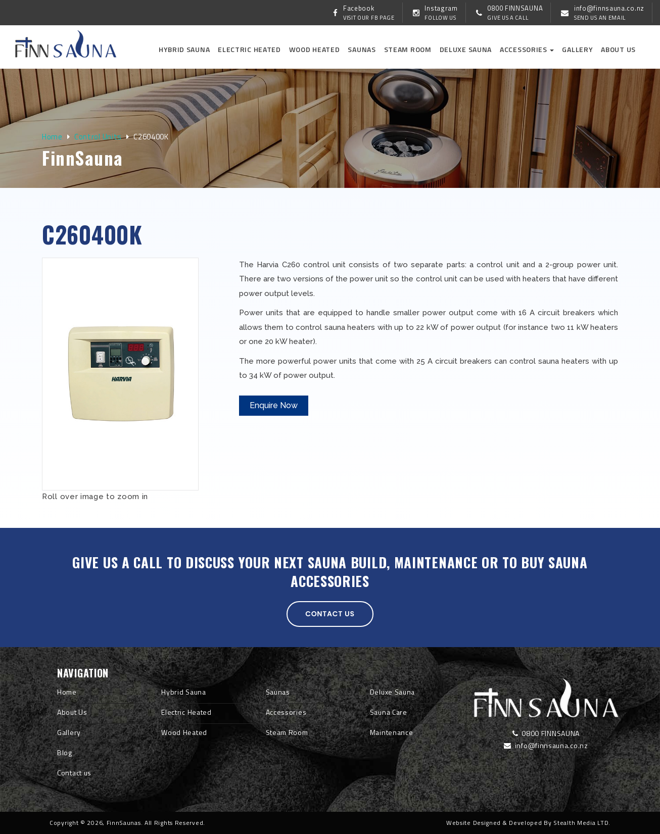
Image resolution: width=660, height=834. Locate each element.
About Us (72, 712)
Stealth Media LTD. (581, 822)
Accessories (527, 49)
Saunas (361, 49)
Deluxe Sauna (466, 49)
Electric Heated (249, 49)
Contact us (330, 614)
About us (618, 49)
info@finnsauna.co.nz (546, 745)
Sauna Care (388, 712)
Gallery (577, 49)
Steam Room (408, 49)
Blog (64, 752)
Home (52, 136)
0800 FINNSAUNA (546, 733)
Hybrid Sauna (184, 49)
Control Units (98, 136)
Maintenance (391, 732)
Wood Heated (314, 49)
